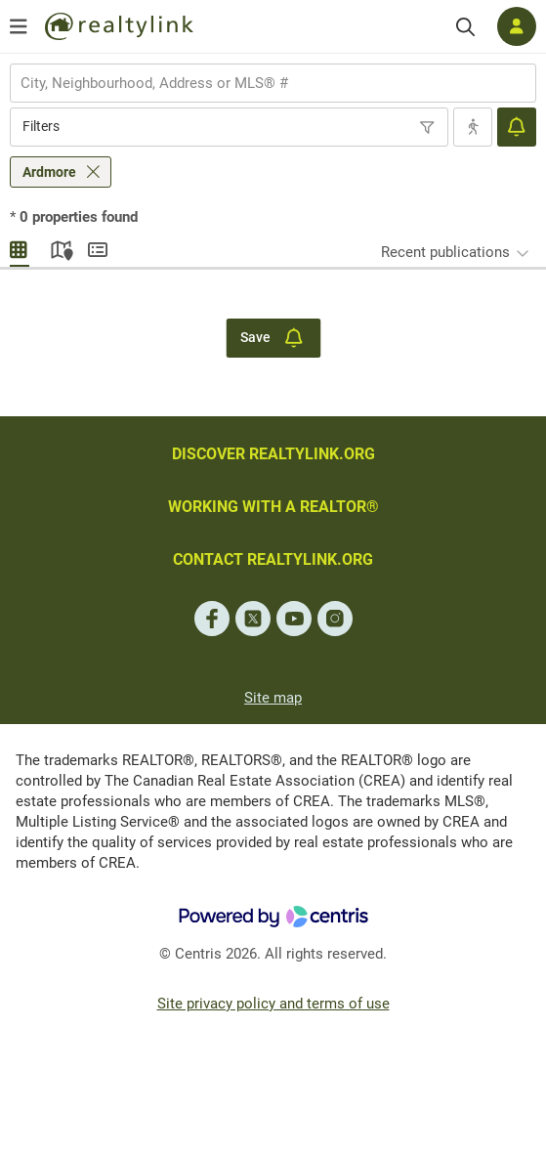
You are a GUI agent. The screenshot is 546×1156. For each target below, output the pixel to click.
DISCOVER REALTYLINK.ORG (273, 454)
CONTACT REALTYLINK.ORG (273, 559)
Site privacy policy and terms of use (273, 1003)
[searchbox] (261, 83)
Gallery (19, 247)
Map (58, 247)
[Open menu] (18, 26)
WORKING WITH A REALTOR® (273, 506)
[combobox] (273, 83)
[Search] (465, 27)
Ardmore (49, 172)
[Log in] (516, 26)
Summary (97, 247)
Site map (273, 697)
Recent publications (445, 252)
